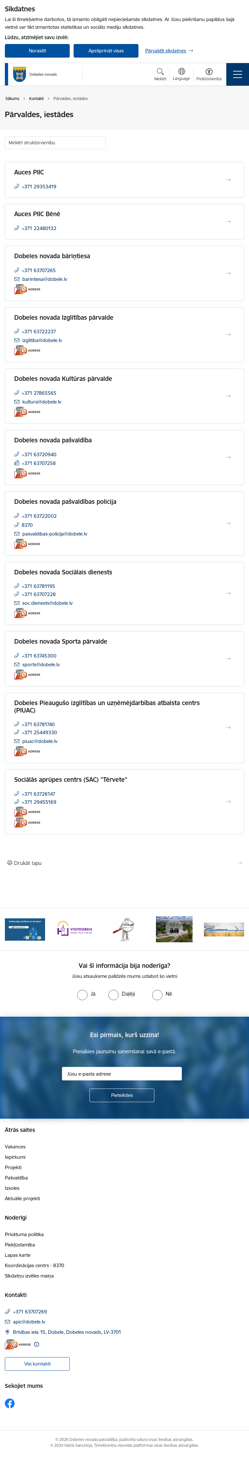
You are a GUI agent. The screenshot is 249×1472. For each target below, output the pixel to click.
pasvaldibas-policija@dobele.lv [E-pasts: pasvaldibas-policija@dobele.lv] (54, 534)
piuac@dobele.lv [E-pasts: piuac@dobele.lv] (39, 741)
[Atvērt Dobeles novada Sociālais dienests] (228, 593)
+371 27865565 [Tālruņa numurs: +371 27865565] (39, 393)
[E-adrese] (27, 289)
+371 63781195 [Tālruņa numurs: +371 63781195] (38, 586)
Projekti (13, 1167)
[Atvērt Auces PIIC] (228, 180)
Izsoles (12, 1188)
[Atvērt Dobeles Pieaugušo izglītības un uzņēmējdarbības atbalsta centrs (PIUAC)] (228, 728)
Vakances (15, 1147)
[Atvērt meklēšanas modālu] (160, 75)
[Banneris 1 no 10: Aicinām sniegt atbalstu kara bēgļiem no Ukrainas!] (25, 929)
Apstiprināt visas (106, 51)
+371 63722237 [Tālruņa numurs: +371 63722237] (39, 331)
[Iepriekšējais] (12, 929)
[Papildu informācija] (36, 1344)
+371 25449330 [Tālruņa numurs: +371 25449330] (39, 732)
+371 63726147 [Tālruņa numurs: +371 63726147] (38, 794)
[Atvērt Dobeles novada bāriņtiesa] (228, 273)
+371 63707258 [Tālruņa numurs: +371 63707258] (39, 463)
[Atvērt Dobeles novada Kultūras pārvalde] (228, 396)
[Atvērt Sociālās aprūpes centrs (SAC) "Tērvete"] (228, 802)
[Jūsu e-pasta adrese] (122, 1073)
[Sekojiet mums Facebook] (10, 1403)
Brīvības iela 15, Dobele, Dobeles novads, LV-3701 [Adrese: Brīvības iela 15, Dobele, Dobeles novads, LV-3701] (67, 1332)
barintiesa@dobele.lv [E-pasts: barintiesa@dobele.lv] (44, 279)
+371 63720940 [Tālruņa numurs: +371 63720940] (39, 454)
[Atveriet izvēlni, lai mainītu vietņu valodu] (181, 75)
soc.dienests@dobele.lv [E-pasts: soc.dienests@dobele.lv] (47, 603)
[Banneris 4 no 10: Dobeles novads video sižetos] (174, 929)
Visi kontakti (37, 1364)
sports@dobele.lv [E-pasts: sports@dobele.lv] (41, 664)
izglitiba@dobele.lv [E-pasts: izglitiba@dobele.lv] (42, 340)
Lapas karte (17, 1255)
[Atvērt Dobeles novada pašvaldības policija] (228, 523)
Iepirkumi (15, 1157)
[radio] (86, 994)
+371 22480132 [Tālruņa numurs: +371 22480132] (39, 228)
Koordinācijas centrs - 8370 (34, 1265)
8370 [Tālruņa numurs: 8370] (27, 525)
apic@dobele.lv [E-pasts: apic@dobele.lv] (29, 1322)
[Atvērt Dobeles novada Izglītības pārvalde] (228, 334)
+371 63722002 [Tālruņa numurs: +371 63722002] (39, 516)
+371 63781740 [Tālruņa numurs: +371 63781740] (38, 724)
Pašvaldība (16, 1178)
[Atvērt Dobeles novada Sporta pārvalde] (228, 659)
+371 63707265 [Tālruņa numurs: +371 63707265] (39, 270)
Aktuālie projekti (22, 1198)
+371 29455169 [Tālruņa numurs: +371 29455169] (39, 802)
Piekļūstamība (20, 1245)
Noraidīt (37, 51)
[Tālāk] (236, 929)
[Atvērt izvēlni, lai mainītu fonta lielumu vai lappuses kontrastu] (209, 75)
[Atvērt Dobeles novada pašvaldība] (228, 457)
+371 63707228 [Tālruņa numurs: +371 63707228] (39, 594)
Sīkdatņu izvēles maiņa (29, 1276)
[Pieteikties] (121, 1095)
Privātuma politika (24, 1234)
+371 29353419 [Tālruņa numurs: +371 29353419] (39, 186)
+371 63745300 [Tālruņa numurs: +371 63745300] (39, 656)
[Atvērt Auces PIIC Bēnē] (228, 222)
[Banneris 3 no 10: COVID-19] (124, 929)
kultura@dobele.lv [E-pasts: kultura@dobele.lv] (41, 402)
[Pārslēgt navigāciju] (237, 74)
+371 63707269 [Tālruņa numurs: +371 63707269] (30, 1312)
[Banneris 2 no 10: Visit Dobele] (75, 929)
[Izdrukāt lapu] (124, 863)
